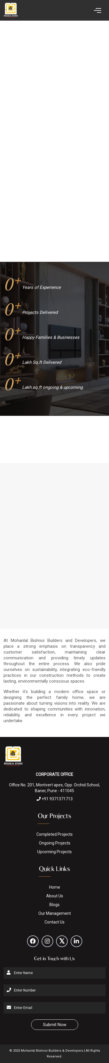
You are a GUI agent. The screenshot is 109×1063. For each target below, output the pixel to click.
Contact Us (54, 922)
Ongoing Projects (54, 843)
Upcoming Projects (54, 851)
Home (54, 887)
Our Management (54, 913)
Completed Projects (54, 834)
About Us (54, 896)
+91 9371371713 (55, 799)
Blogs (54, 904)
